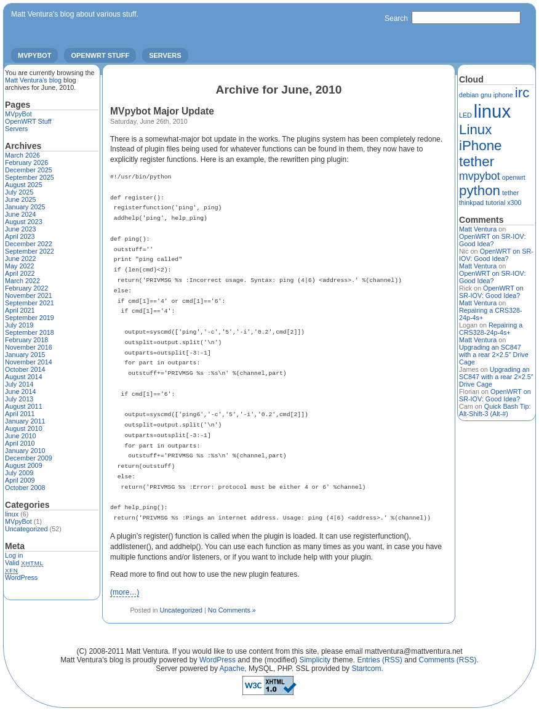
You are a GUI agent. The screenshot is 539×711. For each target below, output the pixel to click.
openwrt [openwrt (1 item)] (513, 177)
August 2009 (23, 465)
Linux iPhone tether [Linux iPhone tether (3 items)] (480, 145)
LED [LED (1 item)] (465, 115)
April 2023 (20, 236)
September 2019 (29, 317)
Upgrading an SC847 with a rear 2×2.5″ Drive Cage (494, 354)
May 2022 (19, 266)
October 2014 (25, 369)
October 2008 (25, 487)
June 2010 (20, 436)
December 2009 (28, 458)
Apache (232, 668)
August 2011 (23, 406)
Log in (14, 555)
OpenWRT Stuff (100, 55)
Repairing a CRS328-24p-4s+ (490, 328)
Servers (165, 55)
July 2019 (19, 325)
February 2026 (26, 162)
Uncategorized (180, 610)
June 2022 (20, 258)
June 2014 (20, 391)
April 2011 (20, 413)
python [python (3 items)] (479, 190)
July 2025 (19, 192)
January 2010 (25, 450)
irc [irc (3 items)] (522, 92)
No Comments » (232, 610)
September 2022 (29, 251)
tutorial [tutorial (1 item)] (495, 202)
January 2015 (25, 354)
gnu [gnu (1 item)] (486, 94)
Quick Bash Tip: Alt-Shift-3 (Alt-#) (494, 410)
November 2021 (28, 295)
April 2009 (20, 480)
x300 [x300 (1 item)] (514, 202)
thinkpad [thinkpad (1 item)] (471, 202)
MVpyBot (34, 55)
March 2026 (22, 155)
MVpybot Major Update (162, 111)
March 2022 (22, 280)
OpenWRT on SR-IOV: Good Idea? (492, 240)
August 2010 (23, 428)
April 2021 (20, 310)
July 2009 (19, 472)
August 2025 (23, 184)
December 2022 (28, 243)
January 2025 (25, 207)
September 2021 (29, 303)
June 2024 (20, 214)
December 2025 (28, 170)
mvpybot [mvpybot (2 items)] (479, 176)
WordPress (21, 577)
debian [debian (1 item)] (469, 94)
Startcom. (367, 668)
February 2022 (26, 288)
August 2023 (23, 221)
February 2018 (26, 339)
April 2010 (20, 443)
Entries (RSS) (379, 660)
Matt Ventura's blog (33, 80)
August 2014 (23, 376)
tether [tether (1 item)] (510, 192)
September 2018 (29, 332)
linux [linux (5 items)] (492, 111)
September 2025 (29, 177)
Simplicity (314, 660)
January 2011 (25, 421)
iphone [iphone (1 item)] (503, 94)
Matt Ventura (478, 229)
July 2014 (19, 384)
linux (11, 514)
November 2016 (28, 347)
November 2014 (28, 362)
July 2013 (19, 399)
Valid (24, 562)
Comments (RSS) (448, 660)
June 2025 (20, 199)
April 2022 (20, 273)
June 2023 (20, 229)
